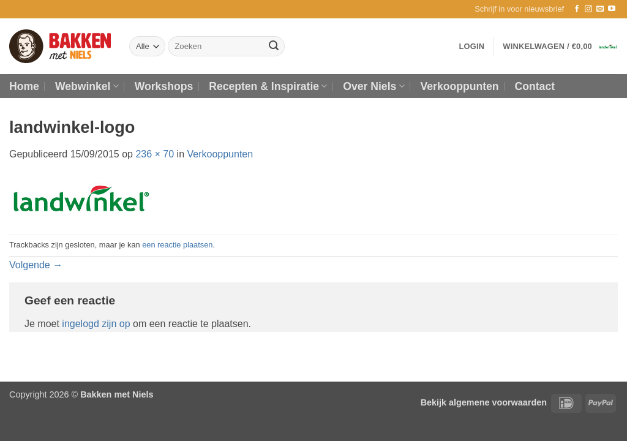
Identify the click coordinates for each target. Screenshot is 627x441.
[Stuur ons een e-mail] (600, 9)
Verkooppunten (460, 86)
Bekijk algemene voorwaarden (484, 402)
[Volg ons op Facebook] (576, 9)
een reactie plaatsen (177, 244)
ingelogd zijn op (96, 323)
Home (24, 86)
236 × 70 (154, 154)
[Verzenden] (273, 46)
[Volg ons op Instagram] (588, 9)
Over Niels (373, 86)
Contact (535, 86)
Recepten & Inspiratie (268, 86)
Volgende (35, 265)
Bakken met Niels (116, 394)
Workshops (164, 86)
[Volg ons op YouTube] (611, 9)
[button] (519, 9)
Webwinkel (87, 86)
